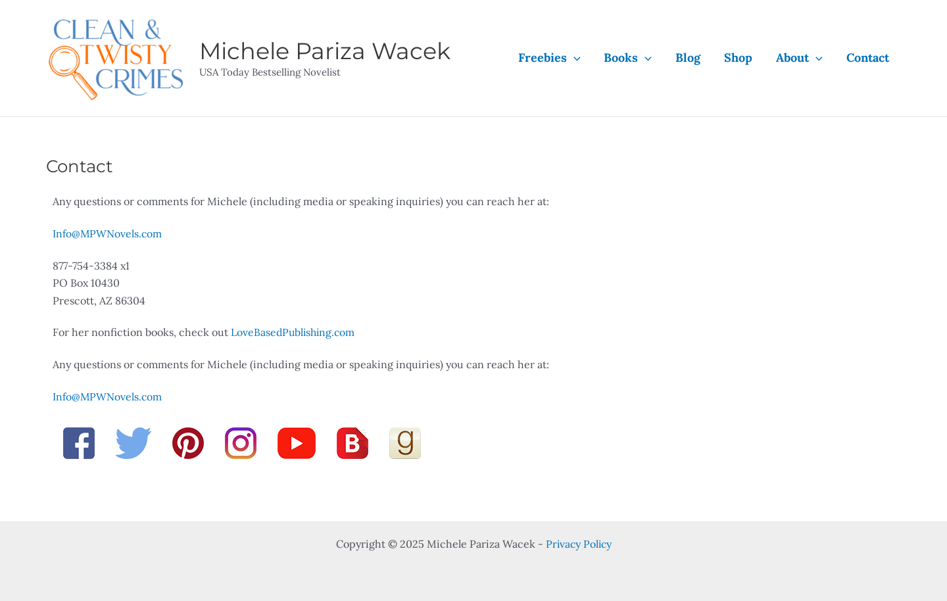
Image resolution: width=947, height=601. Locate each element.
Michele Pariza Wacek (324, 51)
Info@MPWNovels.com (108, 233)
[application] (574, 58)
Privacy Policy (579, 543)
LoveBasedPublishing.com (294, 332)
